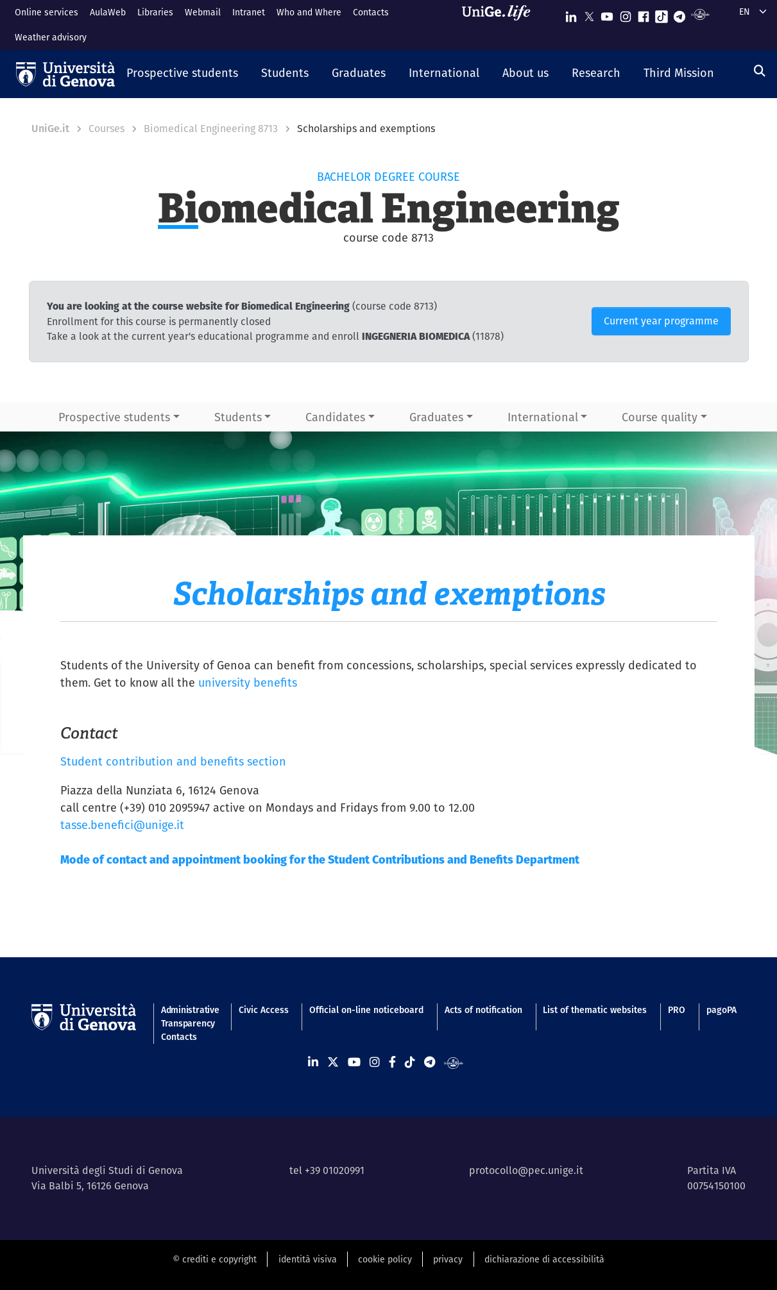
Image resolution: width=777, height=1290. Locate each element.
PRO (676, 1009)
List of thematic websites (595, 1009)
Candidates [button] (335, 417)
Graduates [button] (436, 417)
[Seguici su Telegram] (679, 13)
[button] (182, 74)
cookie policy (385, 1259)
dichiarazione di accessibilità (544, 1259)
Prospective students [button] (114, 417)
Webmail (203, 12)
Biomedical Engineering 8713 (211, 128)
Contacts (371, 12)
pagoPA (721, 1009)
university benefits (247, 682)
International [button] (543, 417)
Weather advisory (51, 37)
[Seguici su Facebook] (643, 13)
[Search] (759, 71)
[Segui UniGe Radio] (700, 13)
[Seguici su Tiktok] (661, 13)
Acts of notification (483, 1009)
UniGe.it (50, 128)
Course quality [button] (659, 417)
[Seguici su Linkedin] (571, 13)
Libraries (155, 12)
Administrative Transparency (189, 1016)
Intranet (248, 12)
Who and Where (309, 12)
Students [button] (238, 417)
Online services (46, 12)
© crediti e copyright (215, 1259)
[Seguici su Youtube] (607, 13)
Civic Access (264, 1009)
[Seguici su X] (589, 13)
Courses (106, 128)
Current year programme (661, 321)
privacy (448, 1259)
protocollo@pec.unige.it (526, 1170)
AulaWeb (108, 12)
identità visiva (307, 1259)
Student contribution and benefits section (173, 761)
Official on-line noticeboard (366, 1009)
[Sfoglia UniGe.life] (500, 24)
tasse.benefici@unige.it (122, 825)
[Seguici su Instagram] (626, 13)
